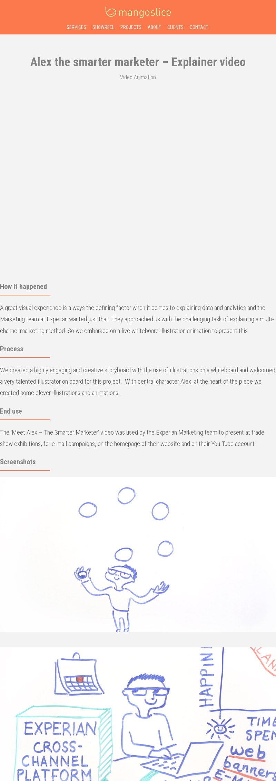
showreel (103, 27)
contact (199, 27)
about (154, 27)
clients (175, 27)
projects (130, 27)
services (76, 27)
